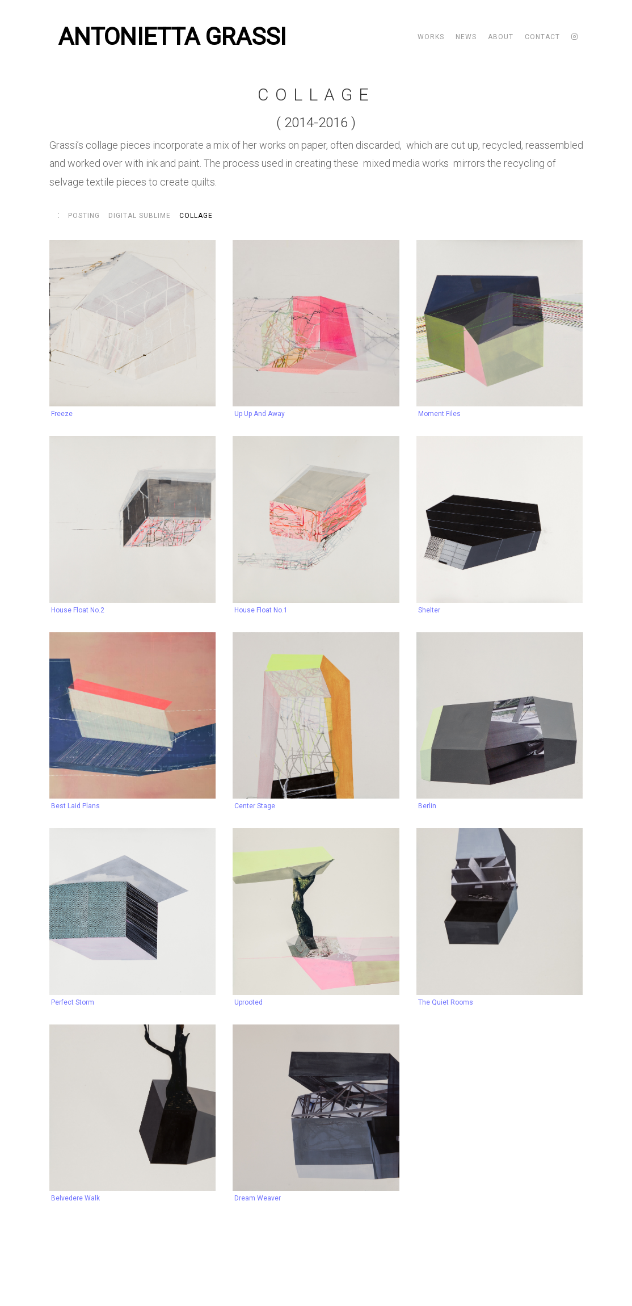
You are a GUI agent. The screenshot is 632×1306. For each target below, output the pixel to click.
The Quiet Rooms (445, 1002)
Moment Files (439, 414)
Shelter (429, 610)
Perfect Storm (72, 1002)
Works (431, 37)
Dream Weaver (257, 1198)
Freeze (62, 414)
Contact (542, 37)
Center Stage (254, 806)
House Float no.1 (261, 610)
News (466, 37)
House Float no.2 (77, 610)
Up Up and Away (259, 414)
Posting (84, 216)
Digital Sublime (139, 216)
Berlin (427, 806)
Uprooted (248, 1002)
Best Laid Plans (75, 806)
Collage (196, 216)
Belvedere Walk (75, 1198)
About (500, 37)
